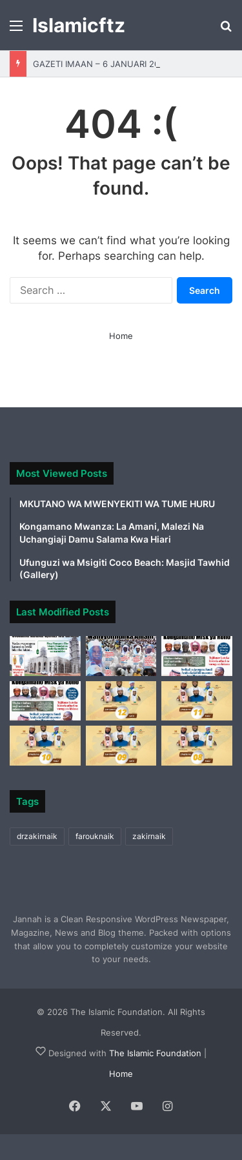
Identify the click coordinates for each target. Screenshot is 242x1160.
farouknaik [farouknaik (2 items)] (95, 836)
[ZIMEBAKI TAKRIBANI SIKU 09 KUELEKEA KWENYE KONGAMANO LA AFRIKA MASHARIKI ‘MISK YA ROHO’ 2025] (121, 746)
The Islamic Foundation (155, 1053)
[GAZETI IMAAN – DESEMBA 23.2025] (196, 656)
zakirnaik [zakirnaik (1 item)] (149, 836)
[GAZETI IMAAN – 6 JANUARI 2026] (45, 656)
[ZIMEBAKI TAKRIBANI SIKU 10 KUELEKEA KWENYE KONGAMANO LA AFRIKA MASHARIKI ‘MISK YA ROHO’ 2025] (45, 746)
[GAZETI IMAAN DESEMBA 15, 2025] (45, 701)
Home (121, 336)
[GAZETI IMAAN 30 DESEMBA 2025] (121, 656)
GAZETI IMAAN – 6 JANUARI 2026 (101, 64)
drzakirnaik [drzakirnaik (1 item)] (37, 836)
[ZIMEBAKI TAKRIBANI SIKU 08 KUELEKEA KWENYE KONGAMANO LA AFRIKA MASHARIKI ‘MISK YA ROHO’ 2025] (196, 746)
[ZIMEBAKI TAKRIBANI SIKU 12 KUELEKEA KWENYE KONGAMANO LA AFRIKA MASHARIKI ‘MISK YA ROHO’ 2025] (121, 701)
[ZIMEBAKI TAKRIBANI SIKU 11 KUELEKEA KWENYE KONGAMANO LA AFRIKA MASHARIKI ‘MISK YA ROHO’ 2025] (196, 701)
